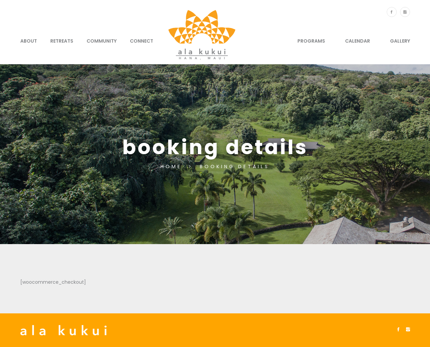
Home (173, 166)
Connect (141, 41)
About (28, 41)
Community (102, 41)
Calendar (357, 41)
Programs (311, 41)
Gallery (400, 41)
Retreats (61, 41)
